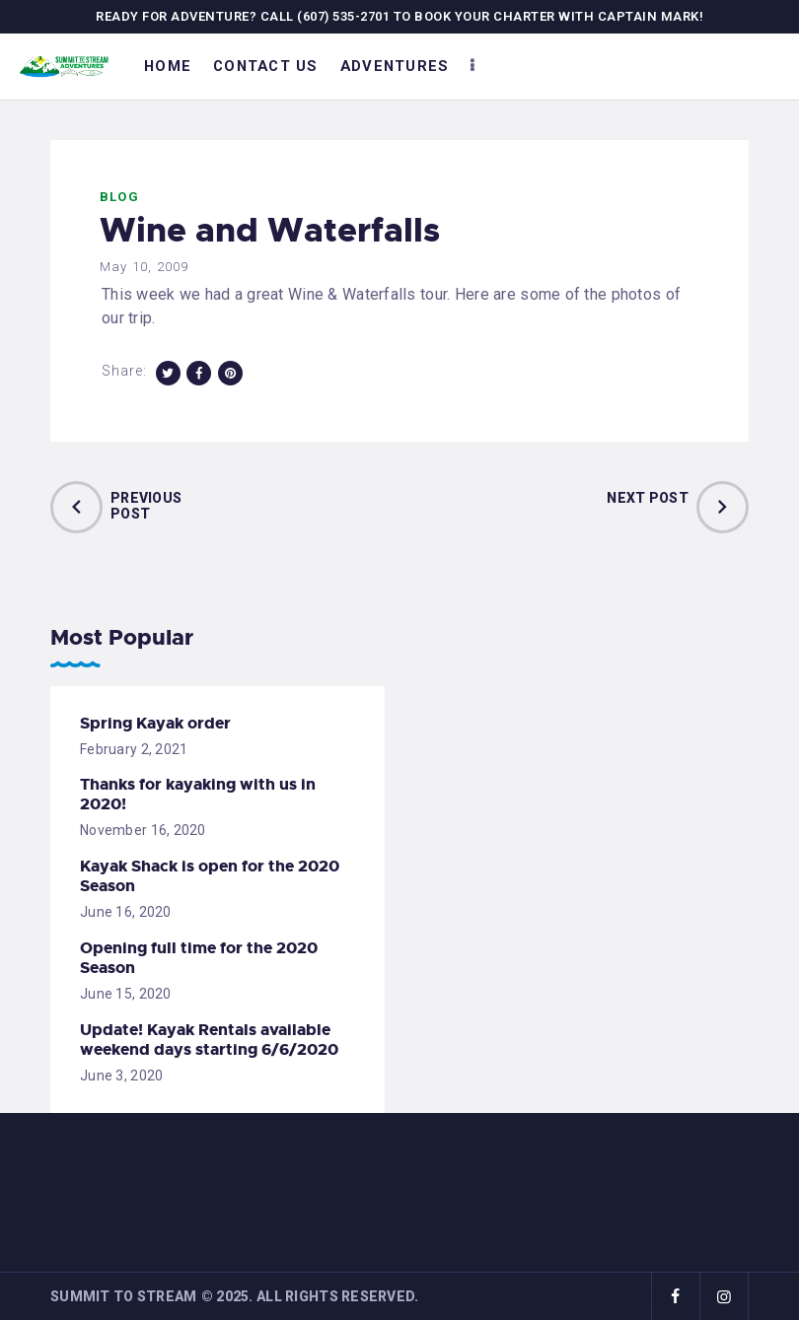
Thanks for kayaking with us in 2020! (198, 794)
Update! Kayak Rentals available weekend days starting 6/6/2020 (209, 1040)
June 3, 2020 (121, 1075)
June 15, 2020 (126, 994)
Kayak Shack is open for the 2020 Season (209, 876)
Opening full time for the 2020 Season (199, 958)
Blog (119, 196)
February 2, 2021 (133, 749)
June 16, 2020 (126, 912)
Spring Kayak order (155, 723)
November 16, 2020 (143, 830)
